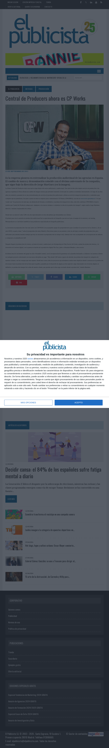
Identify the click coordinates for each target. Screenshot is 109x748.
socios (30, 359)
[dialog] (54, 374)
